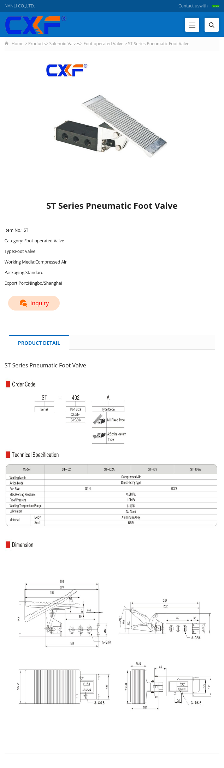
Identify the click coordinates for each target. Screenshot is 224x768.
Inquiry (34, 303)
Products (37, 44)
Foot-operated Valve (103, 44)
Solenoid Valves (64, 44)
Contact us (188, 6)
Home (18, 44)
